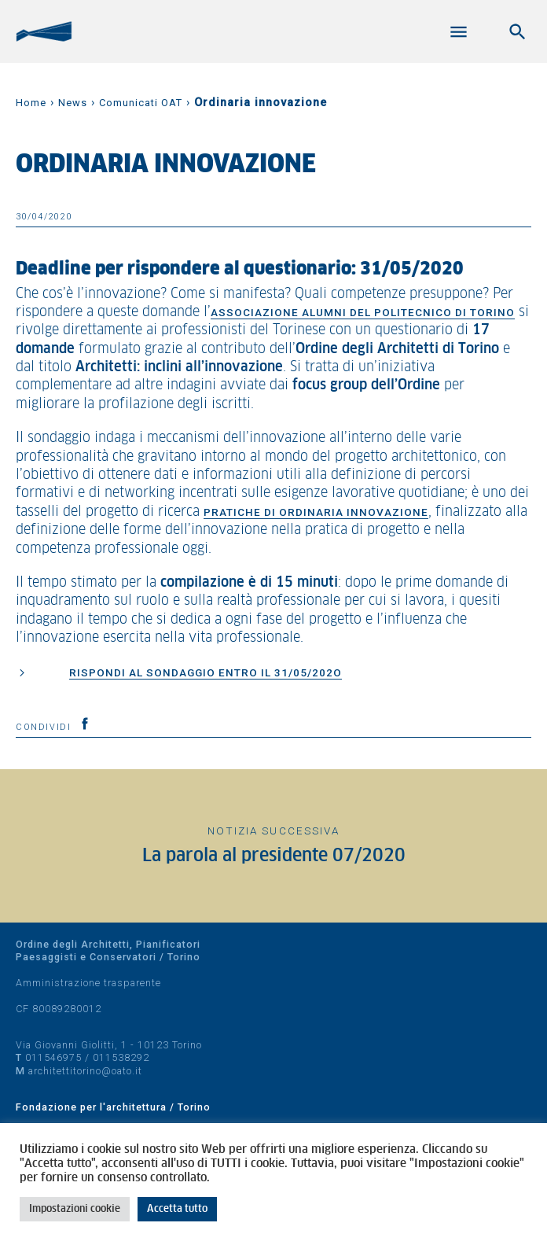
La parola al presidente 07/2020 (274, 856)
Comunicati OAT (140, 103)
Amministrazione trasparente (88, 983)
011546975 (53, 1057)
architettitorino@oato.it (85, 1071)
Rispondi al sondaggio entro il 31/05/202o (205, 672)
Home (31, 103)
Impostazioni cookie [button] (74, 1209)
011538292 (121, 1057)
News (72, 103)
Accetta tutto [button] (177, 1209)
